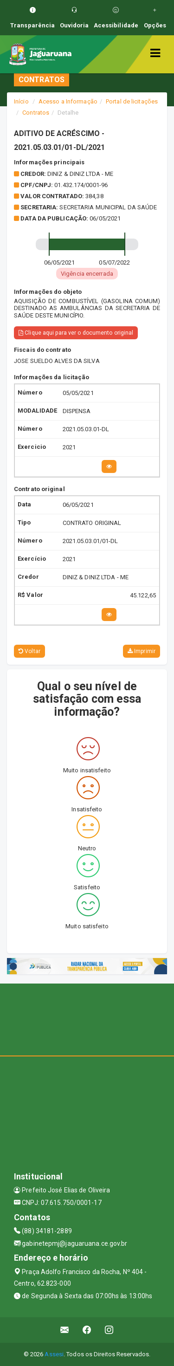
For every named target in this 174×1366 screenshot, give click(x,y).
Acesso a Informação (68, 101)
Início (21, 101)
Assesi (54, 1354)
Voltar (29, 651)
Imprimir (141, 651)
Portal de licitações (132, 101)
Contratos (35, 112)
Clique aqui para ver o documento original (76, 333)
